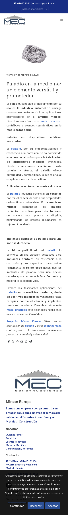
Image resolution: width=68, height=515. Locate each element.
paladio (16, 148)
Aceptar (53, 505)
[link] (14, 20)
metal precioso (51, 121)
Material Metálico (16, 445)
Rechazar (36, 505)
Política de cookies (33, 497)
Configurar (17, 505)
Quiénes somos (14, 434)
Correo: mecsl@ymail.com (22, 464)
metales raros (52, 325)
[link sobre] (34, 383)
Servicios (11, 438)
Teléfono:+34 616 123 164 (22, 461)
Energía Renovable (16, 441)
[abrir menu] (62, 20)
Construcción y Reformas (19, 448)
